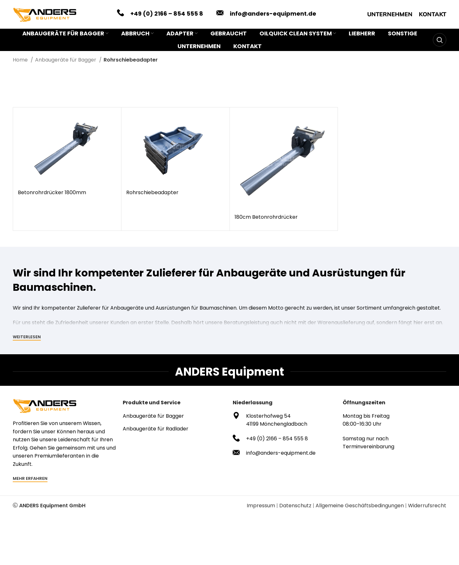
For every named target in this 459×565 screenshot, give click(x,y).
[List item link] (174, 416)
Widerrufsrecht (427, 505)
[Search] (439, 39)
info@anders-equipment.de (273, 14)
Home (21, 59)
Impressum (261, 505)
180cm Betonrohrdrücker (266, 217)
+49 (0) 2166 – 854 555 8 (166, 14)
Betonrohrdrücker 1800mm (52, 192)
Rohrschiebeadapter (152, 192)
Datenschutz (295, 505)
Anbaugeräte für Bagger (66, 59)
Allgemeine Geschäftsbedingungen (360, 505)
